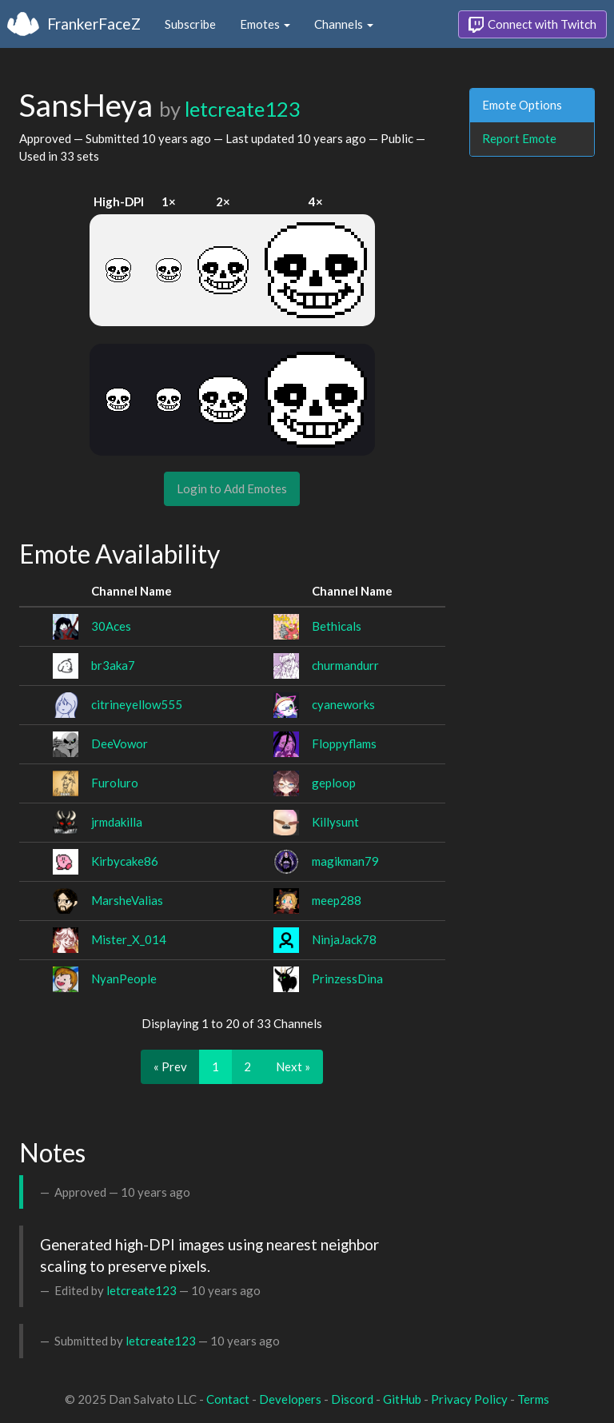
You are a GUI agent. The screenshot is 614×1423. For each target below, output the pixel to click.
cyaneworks (343, 704)
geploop (334, 782)
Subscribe (190, 24)
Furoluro (114, 782)
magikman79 (345, 861)
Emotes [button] (265, 24)
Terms (533, 1399)
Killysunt (335, 822)
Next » (293, 1066)
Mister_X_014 (128, 939)
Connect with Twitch (532, 25)
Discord (352, 1399)
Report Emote (519, 138)
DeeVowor (119, 743)
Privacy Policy (469, 1399)
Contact (227, 1399)
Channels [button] (343, 24)
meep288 (336, 900)
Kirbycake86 (124, 861)
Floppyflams (344, 743)
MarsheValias (127, 900)
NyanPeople (124, 978)
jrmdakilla (116, 822)
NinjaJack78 (344, 939)
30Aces (111, 626)
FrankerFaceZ (94, 23)
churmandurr (345, 665)
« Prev (170, 1066)
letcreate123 (243, 109)
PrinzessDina (347, 978)
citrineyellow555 (136, 704)
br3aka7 (113, 665)
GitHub (402, 1399)
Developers (290, 1399)
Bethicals (336, 626)
